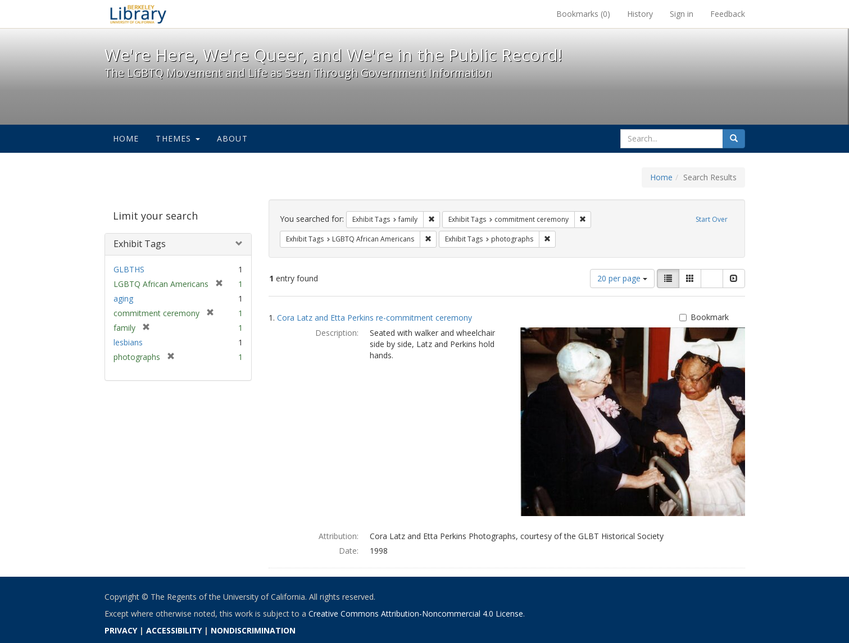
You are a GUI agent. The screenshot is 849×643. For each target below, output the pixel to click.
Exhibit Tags (139, 244)
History (640, 13)
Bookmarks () (583, 13)
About (232, 138)
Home (126, 138)
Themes (177, 138)
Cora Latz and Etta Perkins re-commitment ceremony (374, 317)
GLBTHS (128, 269)
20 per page (622, 278)
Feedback (727, 13)
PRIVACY (121, 630)
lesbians (128, 342)
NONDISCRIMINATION (253, 630)
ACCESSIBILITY (174, 630)
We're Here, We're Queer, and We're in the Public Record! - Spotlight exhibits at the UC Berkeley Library (138, 14)
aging (123, 298)
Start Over (712, 219)
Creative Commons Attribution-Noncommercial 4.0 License (415, 613)
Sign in (681, 13)
